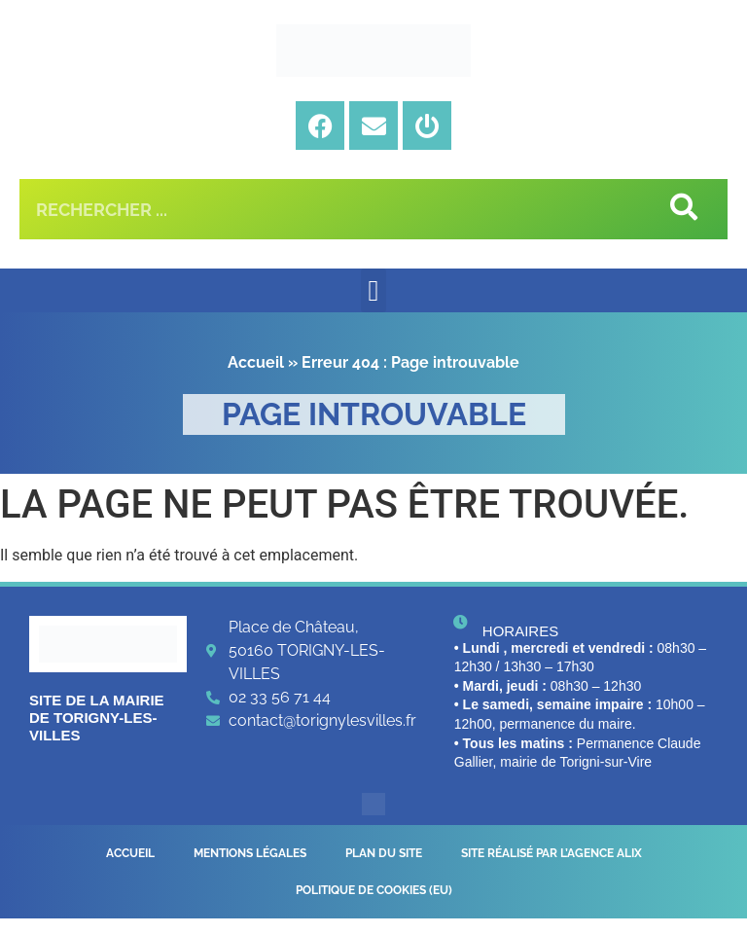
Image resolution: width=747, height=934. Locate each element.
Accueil (256, 362)
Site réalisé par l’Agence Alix (551, 857)
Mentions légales (250, 857)
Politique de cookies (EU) (374, 902)
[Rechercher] (682, 209)
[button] (373, 290)
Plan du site (383, 857)
